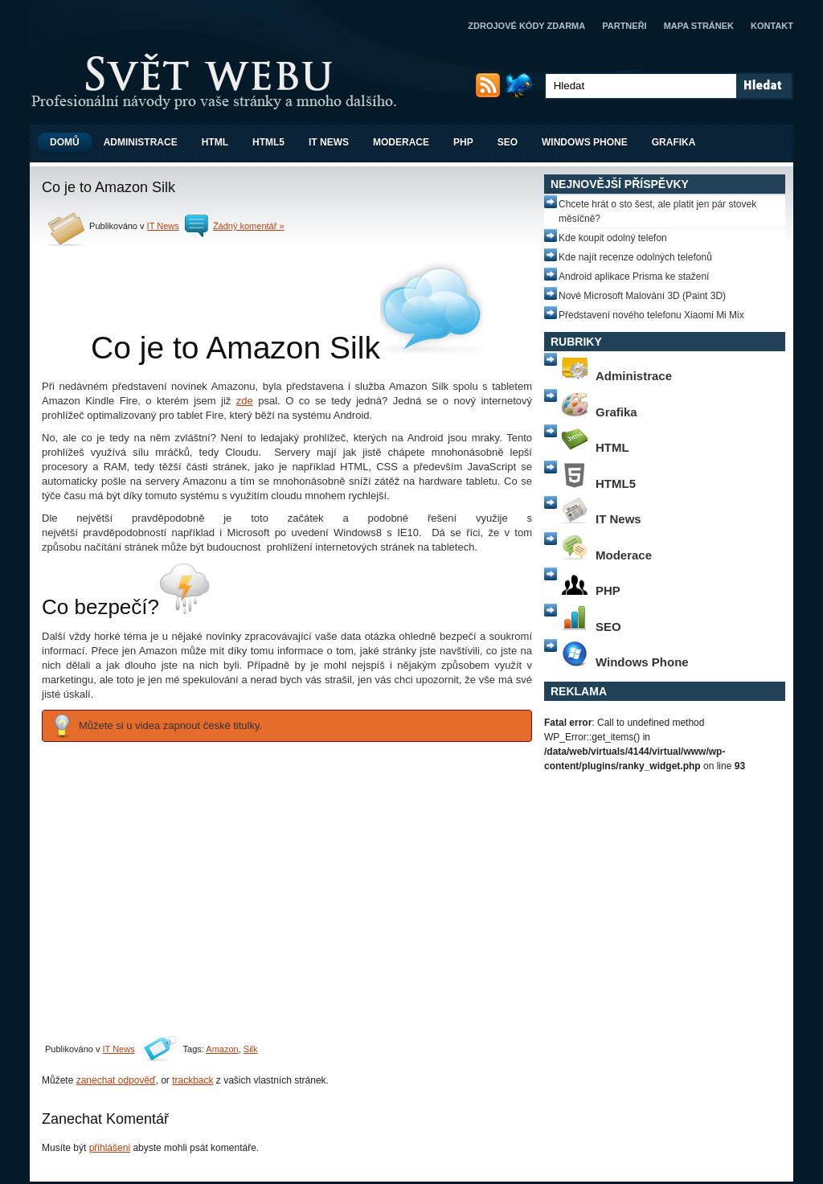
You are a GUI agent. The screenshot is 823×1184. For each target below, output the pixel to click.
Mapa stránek (699, 26)
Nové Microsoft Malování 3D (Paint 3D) (642, 295)
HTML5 (268, 142)
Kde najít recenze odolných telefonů (635, 257)
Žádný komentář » (249, 226)
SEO (507, 142)
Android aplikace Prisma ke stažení (634, 276)
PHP (463, 142)
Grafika (674, 142)
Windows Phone (585, 142)
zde (244, 401)
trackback (192, 1080)
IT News (329, 142)
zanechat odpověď (116, 1080)
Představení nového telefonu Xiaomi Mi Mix (651, 315)
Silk (251, 1049)
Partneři (624, 26)
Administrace (141, 142)
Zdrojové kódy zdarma (526, 26)
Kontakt (772, 26)
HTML (215, 142)
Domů (65, 142)
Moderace (401, 142)
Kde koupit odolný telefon (613, 238)
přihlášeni (109, 1147)
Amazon (222, 1049)
